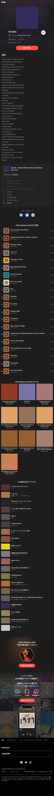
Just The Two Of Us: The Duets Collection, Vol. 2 (9, 425)
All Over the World (12, 200)
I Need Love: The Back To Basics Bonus (27, 425)
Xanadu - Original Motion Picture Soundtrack (26, 168)
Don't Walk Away (11, 197)
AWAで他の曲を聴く (27, 665)
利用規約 (3, 771)
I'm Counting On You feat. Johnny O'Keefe (44, 425)
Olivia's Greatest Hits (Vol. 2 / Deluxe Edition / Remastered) (44, 448)
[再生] (43, 32)
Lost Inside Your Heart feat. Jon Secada (27, 448)
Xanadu (46, 740)
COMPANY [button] (5, 754)
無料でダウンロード (27, 700)
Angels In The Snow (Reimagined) (44, 402)
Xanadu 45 (27, 401)
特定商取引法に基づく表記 (45, 771)
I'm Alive (9, 192)
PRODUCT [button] (5, 748)
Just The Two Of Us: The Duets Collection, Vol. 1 (9, 448)
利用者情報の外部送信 (29, 771)
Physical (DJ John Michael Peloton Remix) (9, 402)
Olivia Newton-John (24, 35)
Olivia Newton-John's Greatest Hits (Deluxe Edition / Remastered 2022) (9, 473)
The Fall (9, 194)
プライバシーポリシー (15, 771)
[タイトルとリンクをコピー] (33, 215)
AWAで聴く (27, 48)
